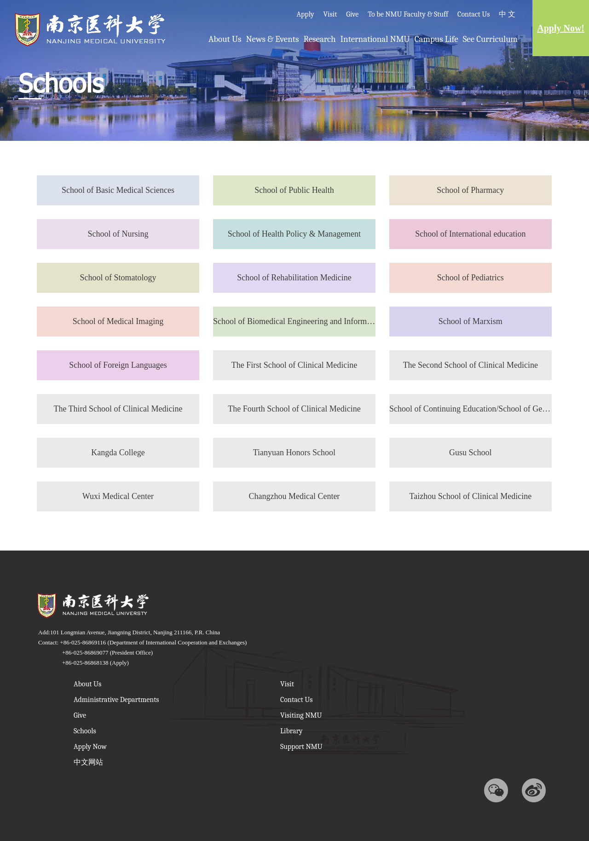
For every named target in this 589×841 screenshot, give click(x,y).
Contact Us (473, 14)
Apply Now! (560, 28)
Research (319, 39)
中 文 (507, 14)
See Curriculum (490, 39)
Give (352, 14)
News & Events (272, 39)
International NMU (375, 39)
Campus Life (436, 39)
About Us (224, 39)
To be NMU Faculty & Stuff (408, 14)
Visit (330, 14)
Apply (305, 14)
